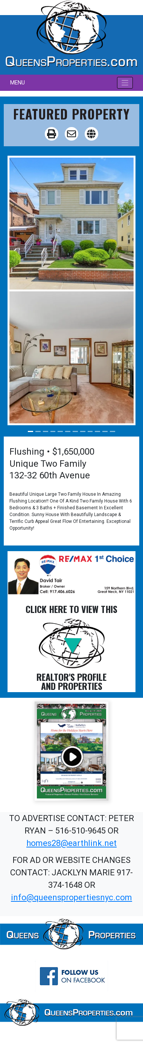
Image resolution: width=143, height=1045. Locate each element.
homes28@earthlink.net (71, 843)
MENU (17, 82)
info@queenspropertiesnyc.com (71, 897)
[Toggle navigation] (125, 83)
